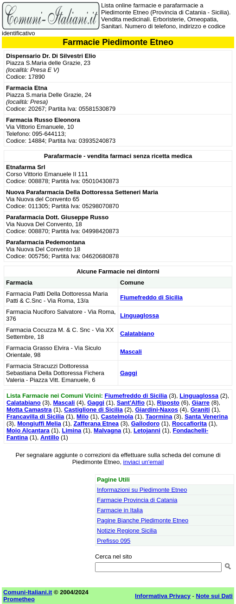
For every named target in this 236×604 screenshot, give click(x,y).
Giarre (201, 402)
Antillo (49, 437)
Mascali (131, 351)
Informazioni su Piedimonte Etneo (142, 489)
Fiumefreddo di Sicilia (151, 297)
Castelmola (117, 416)
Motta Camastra (29, 409)
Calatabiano (137, 333)
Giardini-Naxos (156, 409)
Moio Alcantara (28, 430)
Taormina (159, 416)
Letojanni (147, 430)
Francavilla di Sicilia (35, 416)
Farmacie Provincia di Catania (137, 499)
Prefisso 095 (113, 540)
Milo (83, 416)
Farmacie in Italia (120, 510)
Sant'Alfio (131, 402)
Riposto (168, 402)
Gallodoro (145, 423)
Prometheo (19, 599)
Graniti (200, 409)
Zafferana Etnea (96, 423)
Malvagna (107, 430)
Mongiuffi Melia (39, 423)
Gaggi (128, 372)
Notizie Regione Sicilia (127, 530)
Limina (71, 430)
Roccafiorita (189, 423)
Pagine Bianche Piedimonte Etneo (142, 520)
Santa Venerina (206, 416)
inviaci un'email (143, 461)
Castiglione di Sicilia (93, 409)
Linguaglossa (139, 315)
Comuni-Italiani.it (27, 592)
